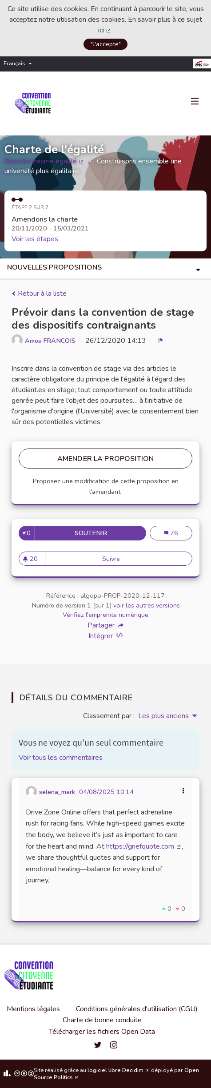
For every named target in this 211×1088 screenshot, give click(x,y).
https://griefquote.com (144, 846)
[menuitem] (20, 63)
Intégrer (105, 635)
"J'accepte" (106, 44)
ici (104, 30)
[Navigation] (195, 102)
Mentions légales (33, 1009)
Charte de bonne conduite (102, 1020)
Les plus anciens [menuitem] (163, 715)
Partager (106, 625)
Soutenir (111, 532)
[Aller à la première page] (34, 103)
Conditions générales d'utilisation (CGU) (137, 1009)
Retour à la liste (39, 293)
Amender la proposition (105, 459)
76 (178, 532)
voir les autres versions (146, 605)
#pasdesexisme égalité (44, 161)
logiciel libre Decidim (119, 1070)
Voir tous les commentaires (61, 757)
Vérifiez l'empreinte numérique (105, 614)
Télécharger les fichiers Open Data (102, 1031)
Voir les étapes (35, 239)
